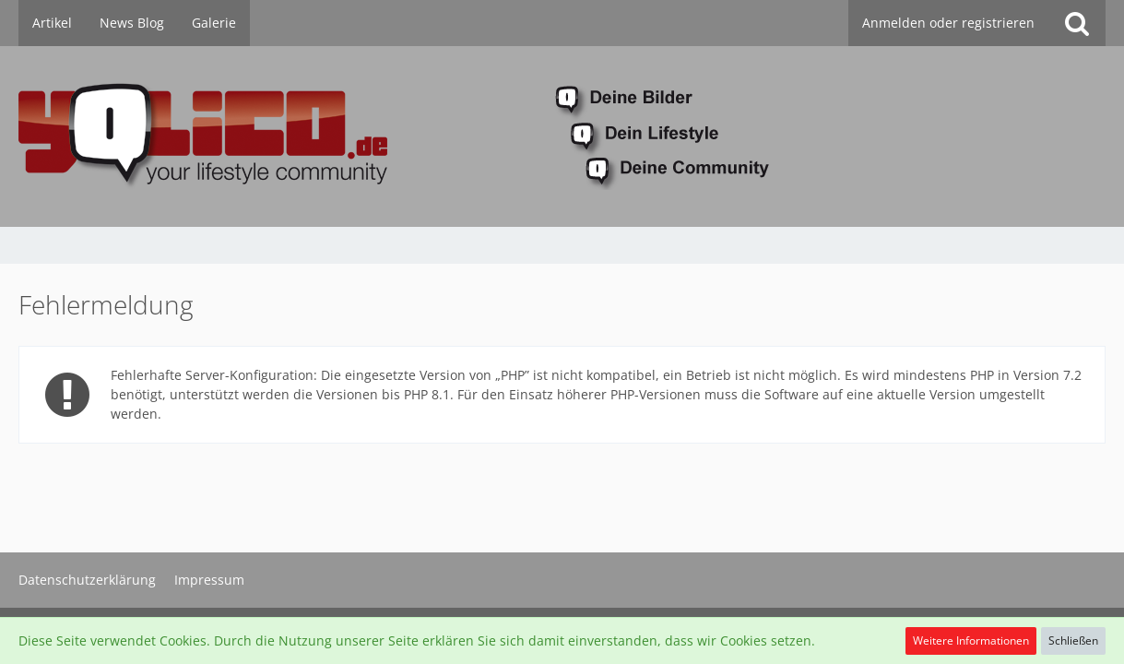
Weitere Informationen (971, 640)
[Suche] (1077, 23)
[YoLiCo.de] (562, 136)
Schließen (1073, 640)
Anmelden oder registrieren (948, 22)
